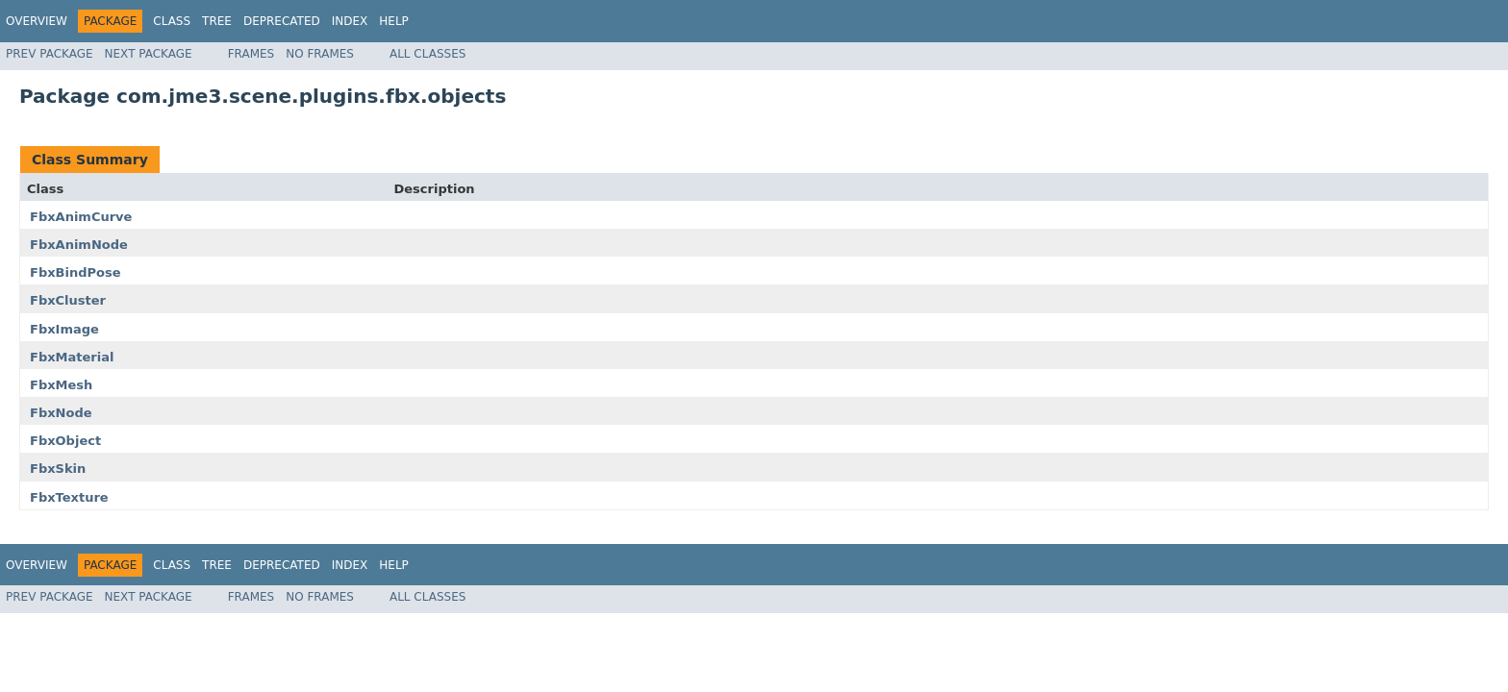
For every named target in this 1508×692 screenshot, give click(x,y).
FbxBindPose (75, 272)
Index (350, 21)
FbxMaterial (71, 357)
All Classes (427, 54)
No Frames (320, 54)
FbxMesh (61, 385)
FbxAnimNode (79, 244)
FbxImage (64, 329)
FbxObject (65, 440)
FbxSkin (58, 468)
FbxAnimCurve (81, 217)
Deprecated (281, 21)
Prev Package (49, 54)
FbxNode (61, 413)
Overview (36, 21)
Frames (251, 54)
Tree (217, 21)
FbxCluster (68, 300)
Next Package (148, 54)
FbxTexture (69, 497)
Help (394, 21)
